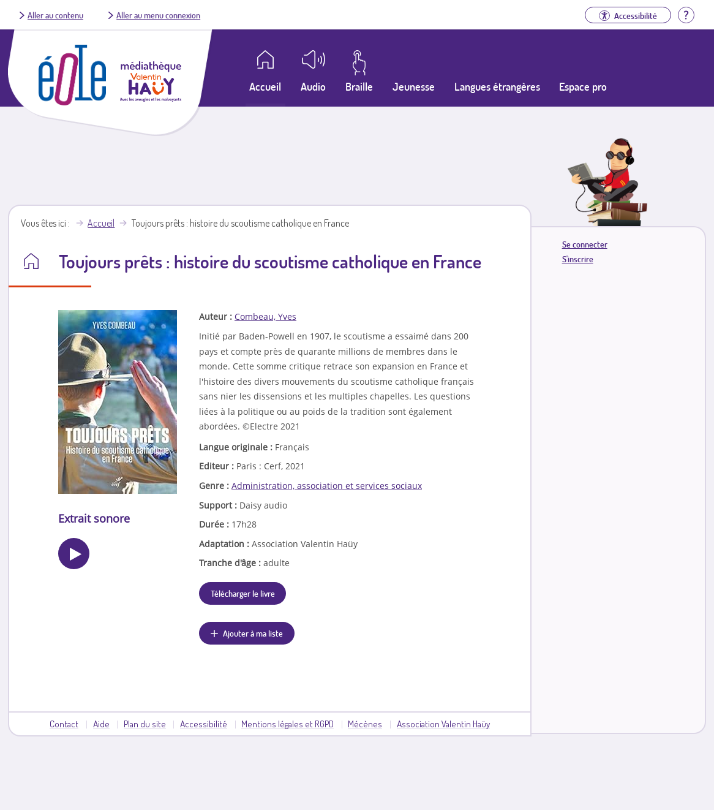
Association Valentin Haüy (443, 723)
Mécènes (365, 723)
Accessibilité (203, 723)
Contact (64, 723)
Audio (313, 86)
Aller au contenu (55, 14)
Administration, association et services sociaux (326, 485)
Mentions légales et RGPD (287, 723)
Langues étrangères (497, 86)
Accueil (101, 223)
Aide (101, 723)
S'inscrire (577, 259)
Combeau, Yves (265, 316)
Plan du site (145, 723)
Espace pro (583, 86)
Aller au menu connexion (158, 14)
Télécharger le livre (243, 593)
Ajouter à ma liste (253, 632)
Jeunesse (414, 86)
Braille (359, 86)
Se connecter (584, 244)
